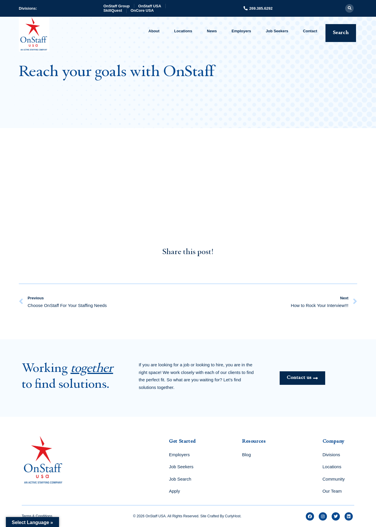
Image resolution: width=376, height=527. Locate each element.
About (154, 31)
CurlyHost (233, 516)
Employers (241, 31)
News (212, 31)
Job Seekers (277, 31)
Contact (310, 31)
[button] (349, 8)
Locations (183, 31)
